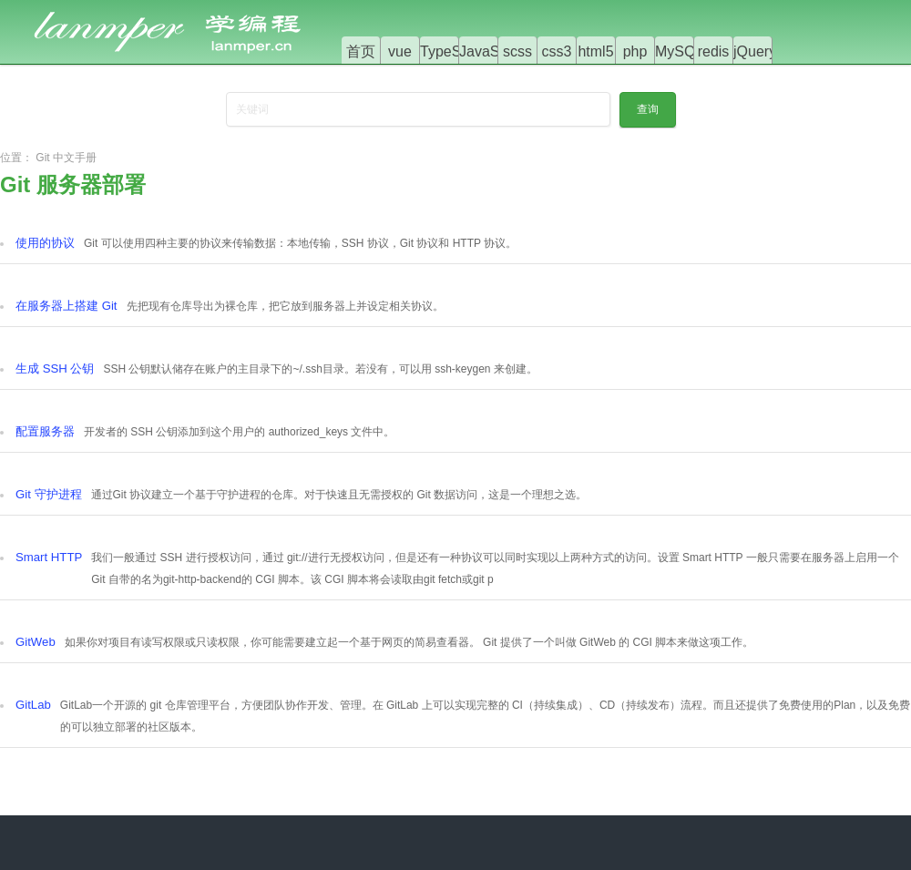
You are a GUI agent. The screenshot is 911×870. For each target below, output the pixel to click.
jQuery (754, 51)
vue (400, 51)
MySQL (679, 51)
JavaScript (493, 51)
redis (714, 51)
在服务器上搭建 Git (66, 305)
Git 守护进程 (48, 494)
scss (517, 51)
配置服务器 (45, 431)
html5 (595, 51)
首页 (360, 51)
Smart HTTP (48, 557)
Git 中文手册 (66, 157)
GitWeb (35, 642)
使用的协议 (45, 243)
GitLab (33, 704)
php (635, 51)
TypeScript (454, 51)
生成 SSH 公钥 (54, 368)
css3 (557, 51)
